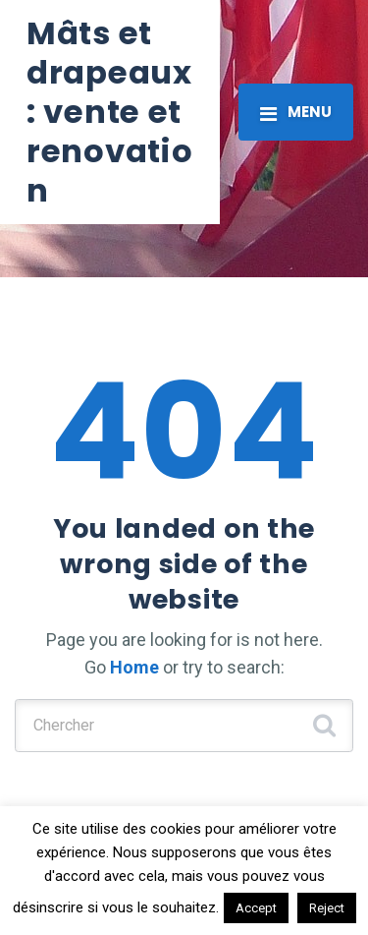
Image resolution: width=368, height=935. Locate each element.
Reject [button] (326, 908)
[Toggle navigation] (295, 112)
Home (134, 667)
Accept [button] (256, 908)
